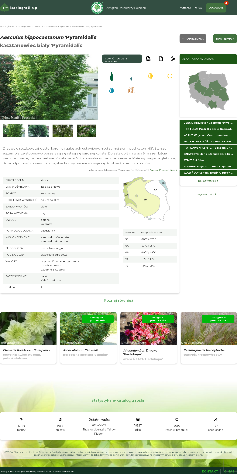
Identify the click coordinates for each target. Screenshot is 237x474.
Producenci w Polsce (198, 59)
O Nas (198, 7)
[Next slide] (93, 131)
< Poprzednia (193, 38)
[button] (14, 130)
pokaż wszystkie (208, 180)
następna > (225, 38)
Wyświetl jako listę (208, 194)
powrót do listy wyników (116, 60)
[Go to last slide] (6, 131)
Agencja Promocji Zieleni (163, 169)
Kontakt (185, 7)
